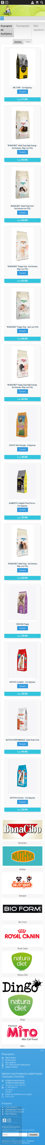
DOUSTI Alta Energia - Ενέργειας (22, 445)
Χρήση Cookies (11, 1067)
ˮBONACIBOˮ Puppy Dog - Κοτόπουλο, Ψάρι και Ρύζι (22, 267)
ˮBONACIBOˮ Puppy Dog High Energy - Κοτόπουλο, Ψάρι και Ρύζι (22, 386)
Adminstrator (10, 1058)
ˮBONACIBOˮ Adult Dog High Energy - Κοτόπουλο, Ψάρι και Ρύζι (22, 146)
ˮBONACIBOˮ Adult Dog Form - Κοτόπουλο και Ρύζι (22, 207)
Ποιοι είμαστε (11, 1107)
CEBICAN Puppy (22, 624)
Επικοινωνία (10, 1060)
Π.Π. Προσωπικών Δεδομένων (17, 1065)
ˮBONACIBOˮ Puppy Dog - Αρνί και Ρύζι (23, 327)
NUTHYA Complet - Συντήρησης (22, 682)
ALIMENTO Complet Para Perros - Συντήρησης (22, 504)
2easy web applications (21, 1143)
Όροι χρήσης (10, 1062)
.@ (15, 1080)
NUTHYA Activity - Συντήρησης (22, 798)
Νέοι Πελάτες (11, 1114)
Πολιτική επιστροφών (14, 1112)
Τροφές (22, 91)
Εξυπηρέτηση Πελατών (14, 1109)
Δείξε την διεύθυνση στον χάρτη (18, 1094)
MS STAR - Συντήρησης (22, 87)
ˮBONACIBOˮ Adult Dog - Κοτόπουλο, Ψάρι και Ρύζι (22, 564)
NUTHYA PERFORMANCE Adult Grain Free (22, 740)
